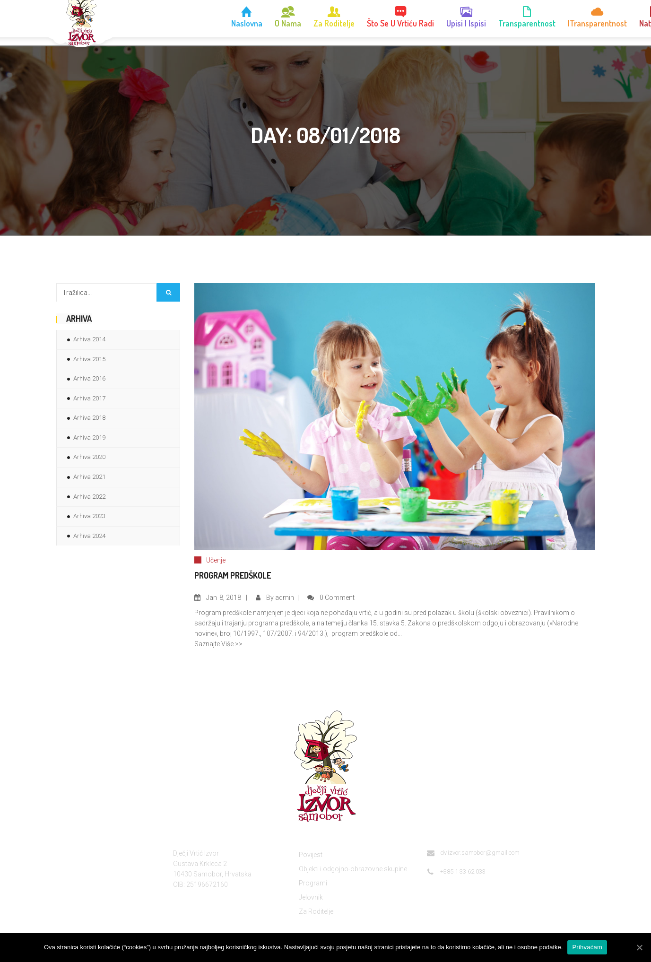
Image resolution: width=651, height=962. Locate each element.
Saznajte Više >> (218, 644)
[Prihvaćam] (639, 947)
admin (284, 597)
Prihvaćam (587, 947)
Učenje (216, 560)
